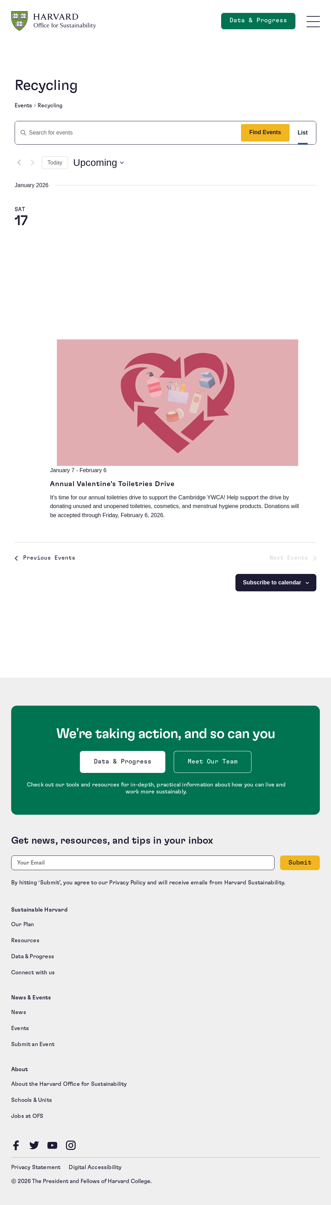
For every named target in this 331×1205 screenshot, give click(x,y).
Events (23, 105)
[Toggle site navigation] (313, 21)
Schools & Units (31, 1100)
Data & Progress (124, 764)
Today (54, 163)
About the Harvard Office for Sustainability (69, 1084)
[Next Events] (32, 163)
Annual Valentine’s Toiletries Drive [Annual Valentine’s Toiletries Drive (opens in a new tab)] (112, 484)
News (18, 1012)
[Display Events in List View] (303, 132)
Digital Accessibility (95, 1167)
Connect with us (33, 972)
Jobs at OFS (27, 1116)
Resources (25, 940)
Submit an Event (32, 1044)
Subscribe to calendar (272, 582)
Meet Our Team (213, 762)
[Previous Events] (19, 163)
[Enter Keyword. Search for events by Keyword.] (125, 132)
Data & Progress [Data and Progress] (262, 22)
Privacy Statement (35, 1167)
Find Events (265, 132)
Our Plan (22, 924)
